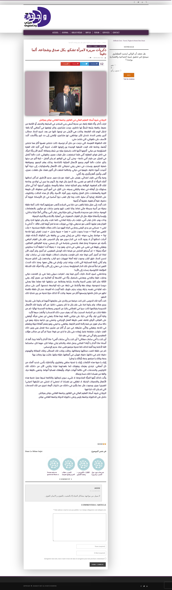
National (103, 46)
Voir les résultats (129, 79)
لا (111, 67)
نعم (112, 65)
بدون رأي (115, 70)
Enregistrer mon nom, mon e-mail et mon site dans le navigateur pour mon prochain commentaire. (74, 559)
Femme (96, 46)
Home (99, 42)
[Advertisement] (65, 425)
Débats (104, 42)
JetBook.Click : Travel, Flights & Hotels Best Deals (129, 41)
